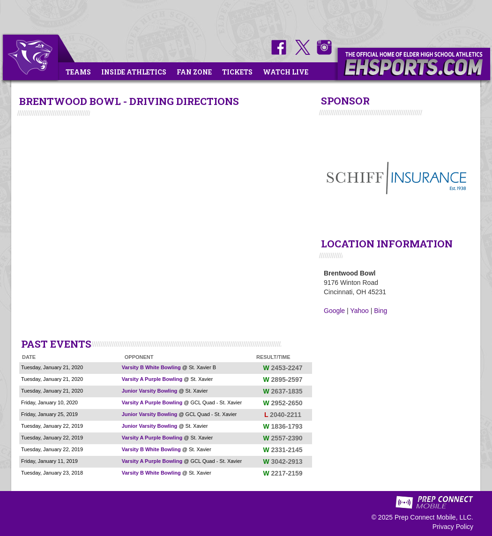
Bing (380, 310)
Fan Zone (194, 71)
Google (334, 310)
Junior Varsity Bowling (150, 391)
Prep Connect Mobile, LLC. (434, 517)
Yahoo (359, 310)
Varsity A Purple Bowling (152, 379)
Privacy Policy (452, 526)
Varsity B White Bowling (151, 367)
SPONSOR (345, 100)
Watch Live (285, 71)
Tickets (237, 71)
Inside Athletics (133, 71)
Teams (78, 71)
